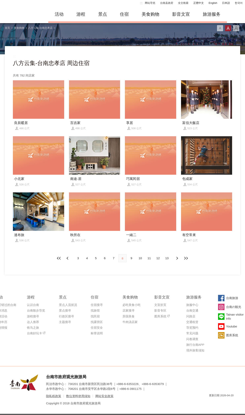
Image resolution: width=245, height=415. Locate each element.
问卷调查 (192, 339)
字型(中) (228, 28)
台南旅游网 (22, 14)
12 (158, 258)
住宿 (124, 14)
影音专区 (160, 310)
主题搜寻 (65, 322)
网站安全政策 (104, 396)
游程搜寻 (33, 316)
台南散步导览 (36, 310)
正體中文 (198, 2)
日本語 (226, 2)
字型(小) (220, 28)
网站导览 (150, 2)
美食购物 (150, 14)
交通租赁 (192, 322)
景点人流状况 (68, 305)
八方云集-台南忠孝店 (40, 27)
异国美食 (128, 316)
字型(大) (236, 28)
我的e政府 (212, 403)
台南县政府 (166, 2)
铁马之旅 (33, 327)
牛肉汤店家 (130, 322)
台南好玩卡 (34, 333)
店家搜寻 (128, 310)
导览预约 (192, 327)
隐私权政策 (53, 396)
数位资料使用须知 (78, 396)
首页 (7, 27)
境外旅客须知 (195, 350)
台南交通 (192, 310)
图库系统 (160, 316)
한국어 (239, 2)
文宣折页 (160, 305)
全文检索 (183, 2)
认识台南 (33, 305)
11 (149, 258)
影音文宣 (181, 14)
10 (140, 258)
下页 (68, 258)
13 (167, 258)
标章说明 (97, 333)
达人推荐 (33, 322)
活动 (59, 14)
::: (141, 3)
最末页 (186, 258)
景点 (102, 14)
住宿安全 (97, 327)
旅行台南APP (195, 344)
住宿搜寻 (97, 305)
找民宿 (95, 316)
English (213, 2)
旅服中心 (192, 305)
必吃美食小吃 (131, 305)
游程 (80, 14)
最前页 (59, 258)
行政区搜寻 (66, 316)
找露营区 (97, 322)
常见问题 (192, 333)
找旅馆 (95, 310)
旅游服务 (211, 14)
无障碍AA (226, 403)
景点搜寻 (65, 310)
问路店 (190, 316)
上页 (177, 258)
